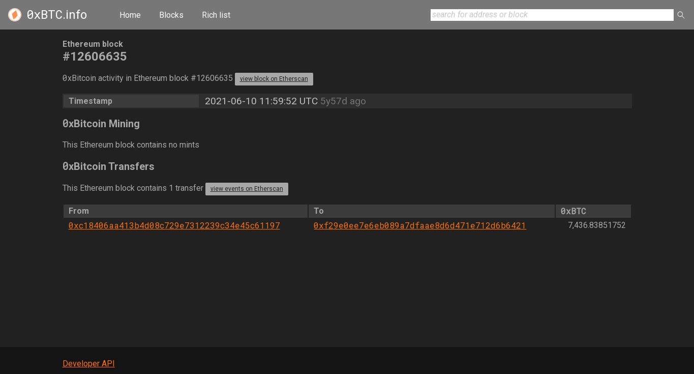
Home (130, 15)
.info (56, 14)
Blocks (171, 15)
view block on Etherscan (274, 78)
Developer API (89, 363)
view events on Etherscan (246, 188)
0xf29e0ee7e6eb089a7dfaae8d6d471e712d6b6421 (420, 225)
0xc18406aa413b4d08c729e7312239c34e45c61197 (174, 225)
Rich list (216, 15)
